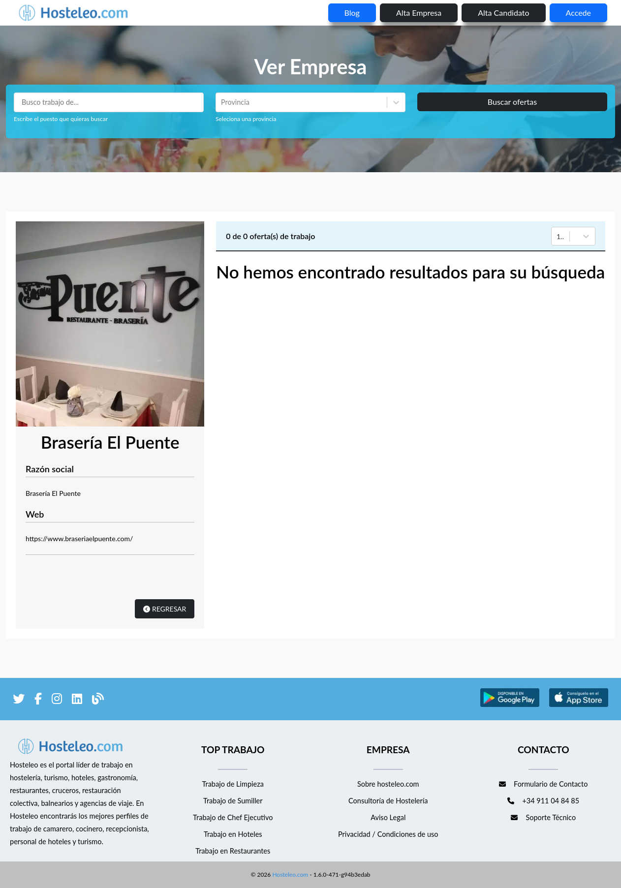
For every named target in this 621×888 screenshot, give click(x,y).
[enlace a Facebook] (38, 700)
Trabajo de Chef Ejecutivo (233, 817)
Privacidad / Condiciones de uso (388, 834)
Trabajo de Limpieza (233, 784)
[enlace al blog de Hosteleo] (98, 700)
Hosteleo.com (289, 874)
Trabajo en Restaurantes (232, 851)
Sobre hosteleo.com (388, 784)
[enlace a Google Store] (509, 705)
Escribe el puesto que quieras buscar (61, 118)
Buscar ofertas (512, 101)
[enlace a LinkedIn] (77, 700)
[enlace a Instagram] (57, 700)
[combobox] (222, 102)
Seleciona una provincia (246, 118)
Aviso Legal (388, 817)
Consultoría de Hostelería (388, 800)
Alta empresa (418, 12)
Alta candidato (503, 12)
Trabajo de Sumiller (233, 800)
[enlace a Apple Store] (578, 705)
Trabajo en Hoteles (233, 834)
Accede (578, 12)
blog (352, 12)
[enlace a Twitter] (19, 700)
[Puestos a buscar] (109, 102)
